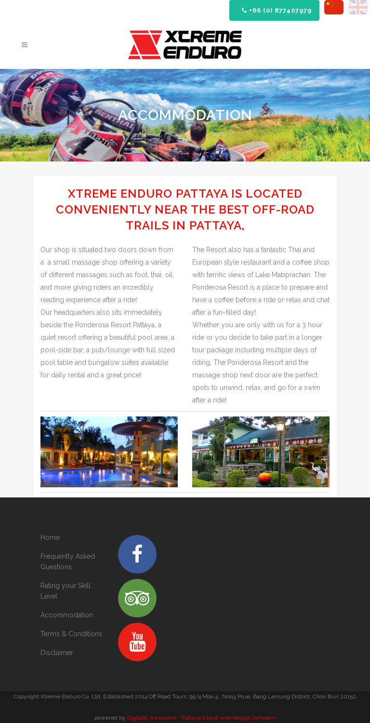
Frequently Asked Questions (67, 561)
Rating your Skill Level (65, 591)
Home (50, 537)
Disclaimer (56, 652)
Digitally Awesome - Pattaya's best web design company (201, 717)
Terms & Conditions (71, 634)
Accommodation (66, 615)
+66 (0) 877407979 (277, 10)
